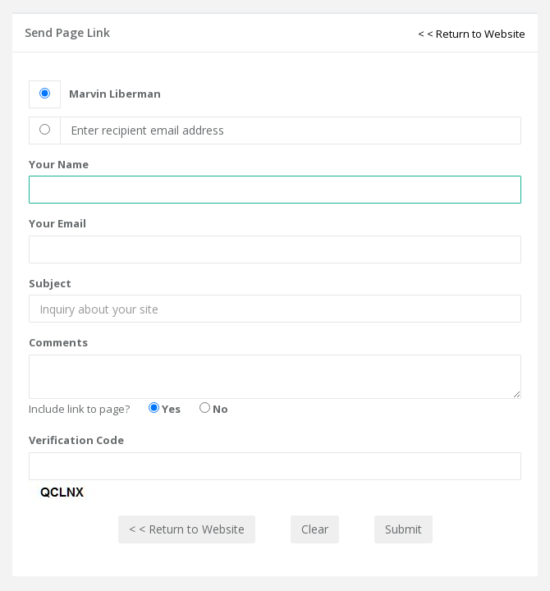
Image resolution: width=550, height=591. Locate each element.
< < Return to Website (471, 33)
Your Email (57, 223)
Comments (58, 342)
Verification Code (76, 440)
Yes (165, 408)
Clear (314, 529)
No (213, 408)
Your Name (59, 164)
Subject (50, 283)
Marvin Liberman (115, 93)
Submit (403, 529)
